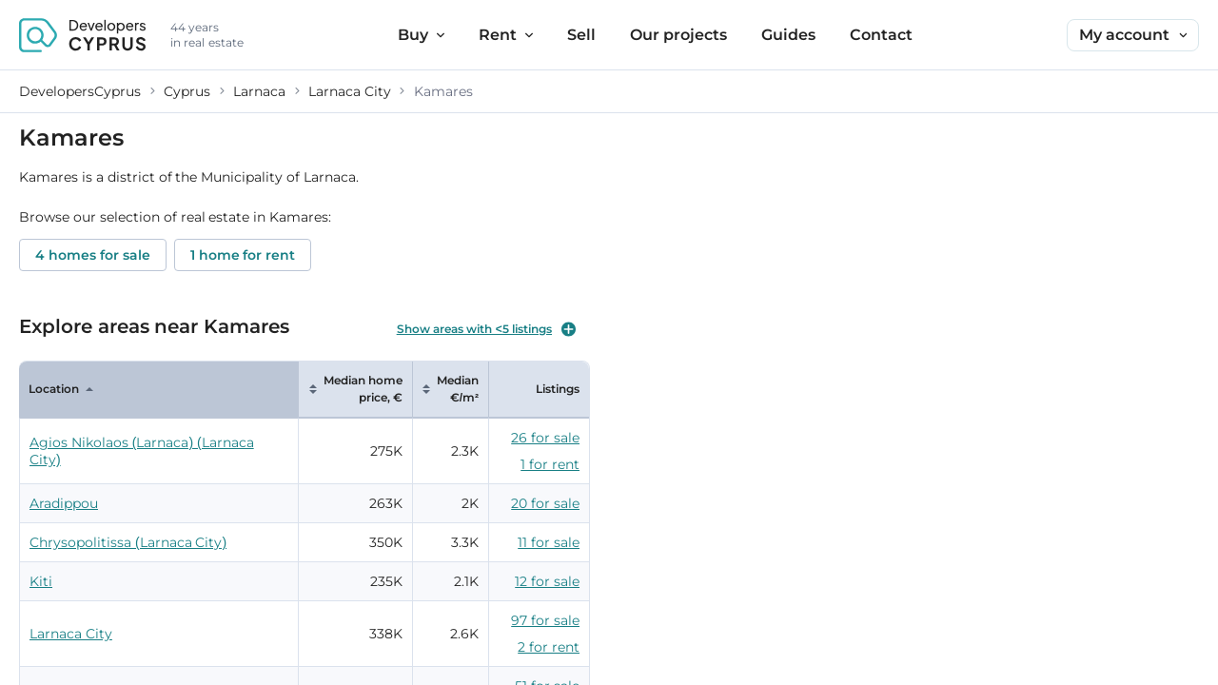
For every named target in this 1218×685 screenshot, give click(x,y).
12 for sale (547, 581)
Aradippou (63, 503)
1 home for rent (243, 255)
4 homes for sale (92, 255)
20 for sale (545, 503)
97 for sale (545, 620)
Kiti (40, 581)
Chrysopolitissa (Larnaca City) (127, 542)
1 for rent (550, 464)
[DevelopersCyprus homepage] (83, 35)
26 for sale (545, 437)
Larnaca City (70, 633)
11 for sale (549, 542)
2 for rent (549, 647)
